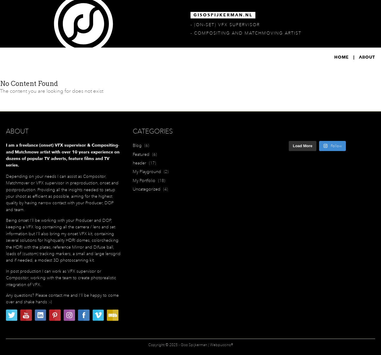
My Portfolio (144, 180)
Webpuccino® (221, 345)
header (139, 163)
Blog (137, 145)
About (367, 57)
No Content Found (29, 83)
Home (341, 57)
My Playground (147, 171)
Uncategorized (146, 189)
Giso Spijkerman (194, 345)
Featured (141, 154)
